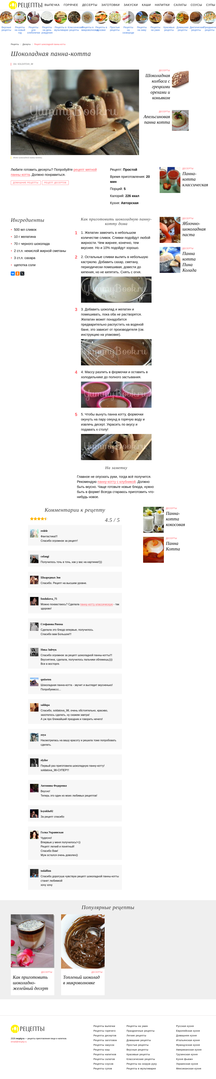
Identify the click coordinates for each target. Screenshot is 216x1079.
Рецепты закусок (103, 1045)
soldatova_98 (25, 64)
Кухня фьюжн (184, 1059)
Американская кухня (189, 1049)
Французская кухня (188, 1045)
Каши (146, 5)
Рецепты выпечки (104, 1026)
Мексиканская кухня (188, 1068)
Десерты (89, 5)
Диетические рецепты (196, 28)
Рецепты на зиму (142, 28)
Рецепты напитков (104, 1054)
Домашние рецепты (182, 28)
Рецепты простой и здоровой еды (26, 5)
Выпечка (52, 5)
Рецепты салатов (104, 1059)
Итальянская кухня (188, 1040)
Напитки (162, 5)
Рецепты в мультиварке (60, 28)
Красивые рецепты (169, 28)
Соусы (196, 5)
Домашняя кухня (186, 1035)
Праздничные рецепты (209, 28)
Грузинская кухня (187, 1054)
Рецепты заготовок (105, 1040)
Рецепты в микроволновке (87, 28)
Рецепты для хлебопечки (33, 30)
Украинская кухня (187, 1063)
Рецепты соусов (103, 1063)
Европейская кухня (188, 1030)
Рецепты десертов (104, 1035)
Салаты (180, 5)
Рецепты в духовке (101, 28)
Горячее (71, 5)
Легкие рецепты (136, 1035)
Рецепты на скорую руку (142, 1063)
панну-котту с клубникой (117, 482)
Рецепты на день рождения (47, 30)
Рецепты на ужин (155, 28)
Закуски (131, 5)
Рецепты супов (102, 1068)
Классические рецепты (74, 28)
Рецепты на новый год (20, 30)
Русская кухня (185, 1026)
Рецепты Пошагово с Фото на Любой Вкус (28, 1029)
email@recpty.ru (19, 1041)
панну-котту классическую (96, 604)
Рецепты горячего (104, 1030)
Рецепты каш (101, 1049)
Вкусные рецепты (6, 28)
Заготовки (110, 5)
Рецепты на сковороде (128, 30)
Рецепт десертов (55, 183)
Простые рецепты (115, 28)
